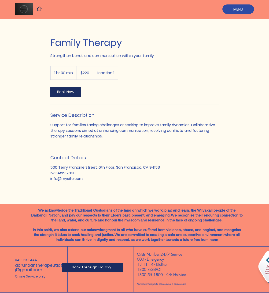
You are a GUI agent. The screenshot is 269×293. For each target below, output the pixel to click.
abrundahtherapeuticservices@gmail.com (46, 267)
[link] (65, 92)
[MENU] (238, 9)
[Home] (39, 8)
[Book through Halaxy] (92, 267)
